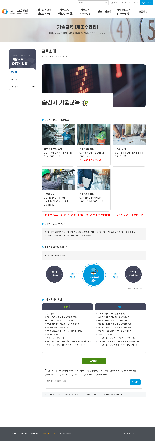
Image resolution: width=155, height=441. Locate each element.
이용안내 (23, 433)
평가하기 (135, 382)
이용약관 (34, 433)
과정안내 (14, 79)
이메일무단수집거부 (68, 433)
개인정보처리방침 (49, 433)
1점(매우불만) (103, 374)
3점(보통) (77, 374)
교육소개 (14, 72)
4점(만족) (66, 374)
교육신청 (15, 87)
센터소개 (12, 433)
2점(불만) (89, 374)
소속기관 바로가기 (129, 433)
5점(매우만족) (52, 374)
